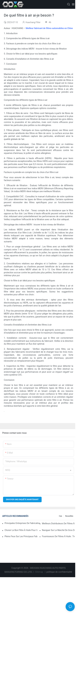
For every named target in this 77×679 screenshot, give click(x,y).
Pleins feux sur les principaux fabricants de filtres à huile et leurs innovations (21, 536)
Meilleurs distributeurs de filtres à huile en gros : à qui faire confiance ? (58, 523)
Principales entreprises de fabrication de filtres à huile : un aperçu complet (22, 523)
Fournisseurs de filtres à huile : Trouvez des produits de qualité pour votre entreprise (58, 536)
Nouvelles (69, 516)
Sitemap (39, 572)
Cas (60, 516)
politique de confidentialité (59, 572)
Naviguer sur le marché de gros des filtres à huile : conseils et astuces (58, 530)
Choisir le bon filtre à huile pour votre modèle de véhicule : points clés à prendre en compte (21, 530)
